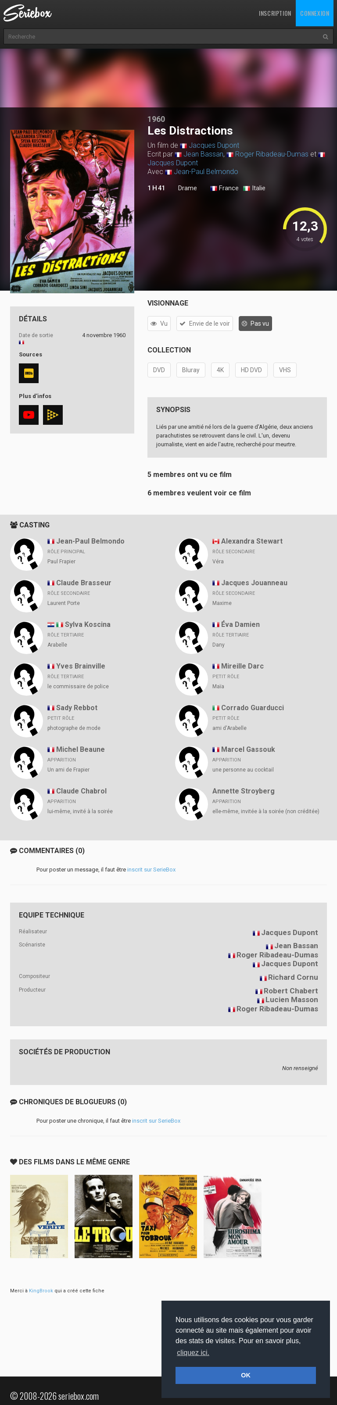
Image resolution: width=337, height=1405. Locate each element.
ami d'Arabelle (229, 728)
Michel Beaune (80, 749)
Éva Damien (240, 624)
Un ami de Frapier (68, 770)
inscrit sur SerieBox (151, 869)
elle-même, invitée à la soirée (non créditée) (265, 811)
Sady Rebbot (76, 708)
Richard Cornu (293, 977)
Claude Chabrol (81, 791)
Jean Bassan (203, 154)
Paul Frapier (61, 561)
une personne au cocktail (243, 770)
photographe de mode (73, 728)
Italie (254, 188)
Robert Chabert (291, 990)
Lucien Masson (291, 999)
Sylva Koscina (88, 624)
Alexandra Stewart (252, 541)
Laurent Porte (63, 603)
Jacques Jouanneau (254, 583)
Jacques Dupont (214, 145)
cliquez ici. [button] (193, 1352)
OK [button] (246, 1375)
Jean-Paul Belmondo (206, 171)
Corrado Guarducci (252, 708)
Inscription (275, 13)
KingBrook (41, 1291)
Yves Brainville (80, 666)
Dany (218, 645)
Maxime (222, 603)
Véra (218, 561)
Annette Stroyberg (243, 791)
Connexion (314, 13)
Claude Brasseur (83, 583)
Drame (187, 188)
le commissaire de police (78, 686)
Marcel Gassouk (248, 749)
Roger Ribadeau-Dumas (271, 154)
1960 (156, 119)
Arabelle (57, 645)
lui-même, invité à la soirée (80, 811)
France (224, 188)
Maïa (218, 686)
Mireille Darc (242, 666)
